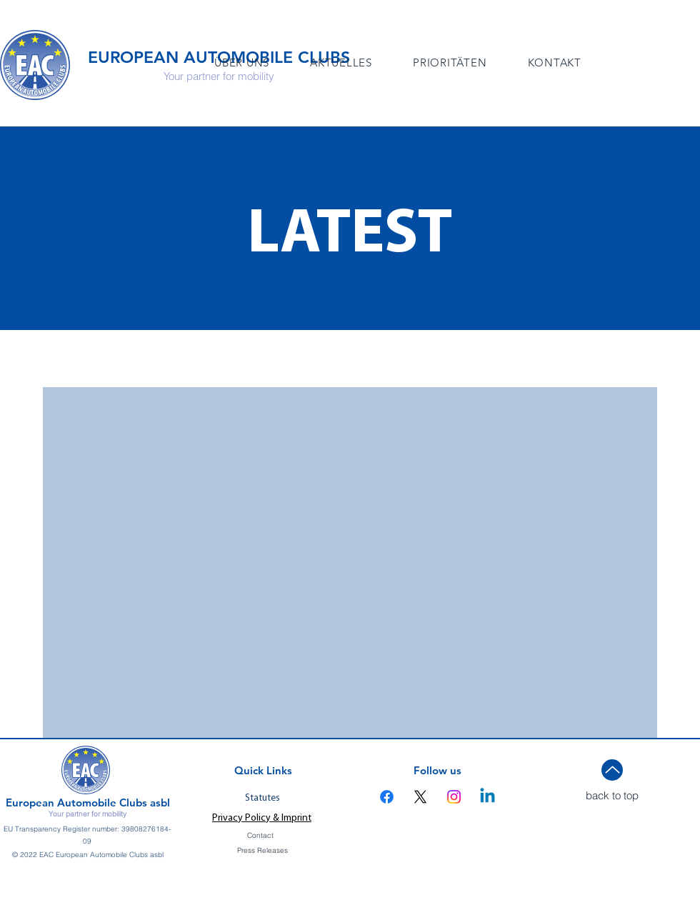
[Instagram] (454, 797)
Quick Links (263, 770)
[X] (420, 797)
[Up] (612, 770)
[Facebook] (387, 797)
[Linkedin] (487, 797)
